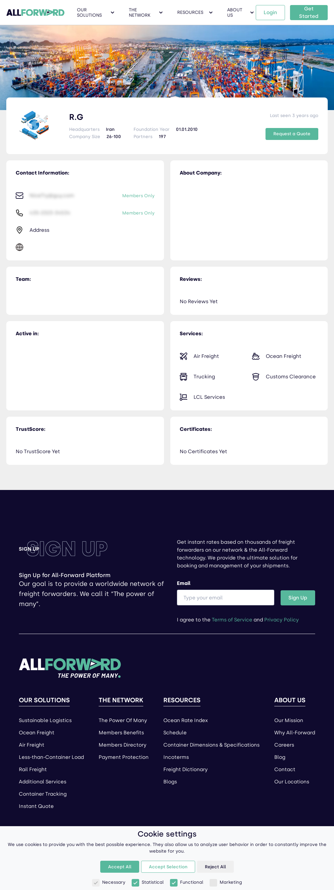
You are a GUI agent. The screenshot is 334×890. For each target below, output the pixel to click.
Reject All (215, 867)
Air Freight (31, 745)
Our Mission (288, 720)
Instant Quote (36, 806)
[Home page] (70, 665)
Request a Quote (291, 133)
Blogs (170, 782)
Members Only (138, 195)
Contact (284, 769)
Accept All (119, 867)
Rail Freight (33, 769)
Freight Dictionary (185, 769)
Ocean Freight (36, 733)
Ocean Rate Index (185, 720)
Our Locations (291, 782)
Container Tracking (43, 794)
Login (270, 12)
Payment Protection (124, 757)
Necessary (108, 882)
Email (225, 592)
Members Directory (122, 745)
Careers (284, 745)
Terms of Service (232, 620)
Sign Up (297, 598)
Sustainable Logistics (45, 720)
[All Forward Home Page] (35, 12)
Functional (186, 882)
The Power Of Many (123, 720)
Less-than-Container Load (51, 757)
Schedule (175, 733)
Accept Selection (168, 867)
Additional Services (42, 782)
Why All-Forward (294, 733)
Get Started (308, 12)
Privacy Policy (281, 620)
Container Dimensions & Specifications (211, 745)
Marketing (226, 882)
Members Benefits (121, 733)
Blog (279, 757)
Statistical (148, 882)
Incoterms (176, 757)
